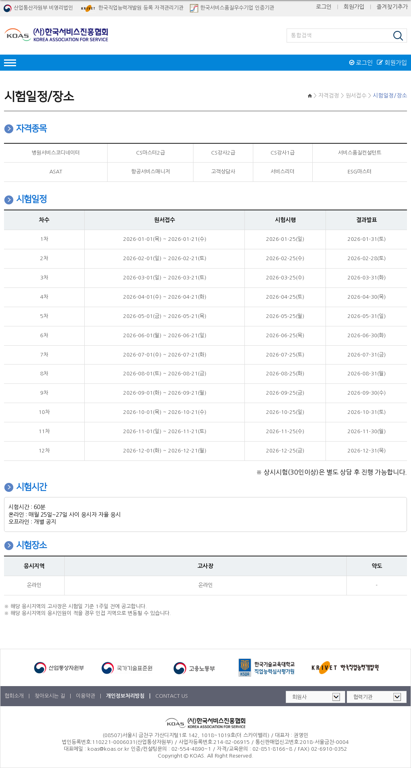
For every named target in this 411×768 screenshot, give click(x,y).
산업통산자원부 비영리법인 (38, 8)
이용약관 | (89, 696)
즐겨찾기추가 (392, 7)
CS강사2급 (223, 152)
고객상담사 (223, 171)
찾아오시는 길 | (54, 696)
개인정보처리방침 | (129, 696)
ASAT (55, 171)
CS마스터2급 (150, 152)
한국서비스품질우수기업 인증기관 (232, 8)
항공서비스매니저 (150, 171)
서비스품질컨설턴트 (359, 152)
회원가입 (354, 7)
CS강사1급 (283, 152)
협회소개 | (17, 696)
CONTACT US (171, 696)
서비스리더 (283, 171)
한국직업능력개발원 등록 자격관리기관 (131, 8)
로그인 (324, 7)
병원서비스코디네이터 (56, 152)
